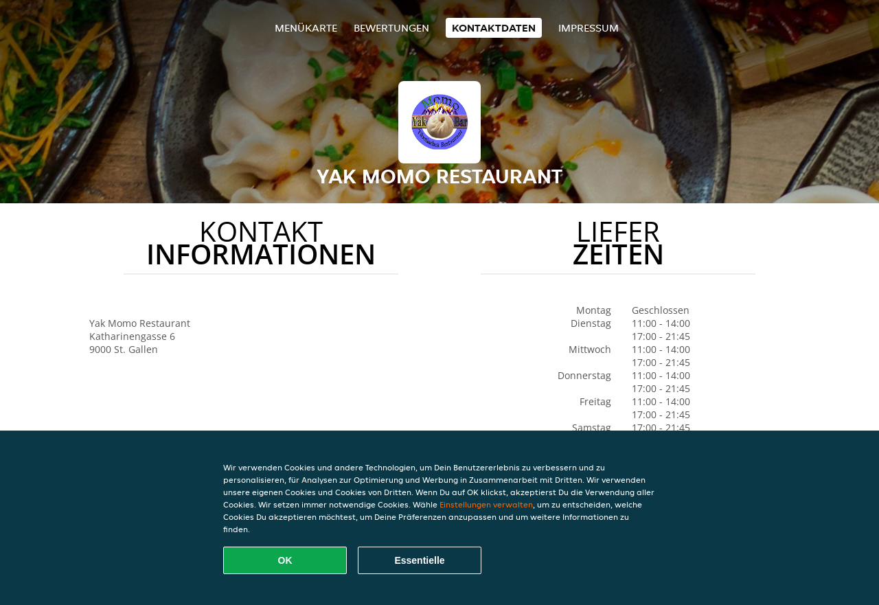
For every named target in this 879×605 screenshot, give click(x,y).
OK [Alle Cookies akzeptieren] (285, 560)
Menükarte (306, 28)
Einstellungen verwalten (486, 504)
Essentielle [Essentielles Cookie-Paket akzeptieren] (419, 560)
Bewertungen (391, 28)
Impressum (588, 28)
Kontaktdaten (494, 28)
